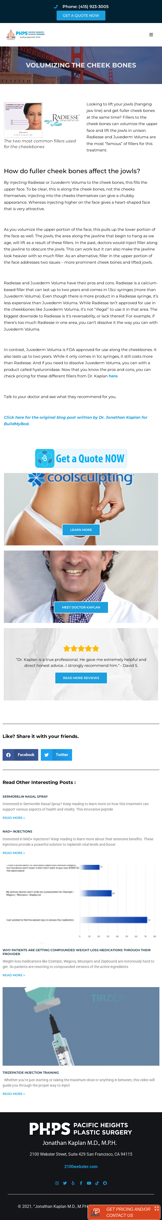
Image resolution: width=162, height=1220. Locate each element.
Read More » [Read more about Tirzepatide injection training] (14, 1094)
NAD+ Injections (17, 831)
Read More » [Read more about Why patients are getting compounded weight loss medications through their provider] (14, 975)
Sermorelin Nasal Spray (25, 796)
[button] (151, 34)
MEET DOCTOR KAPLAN (81, 607)
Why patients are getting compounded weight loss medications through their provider (77, 952)
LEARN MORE (81, 530)
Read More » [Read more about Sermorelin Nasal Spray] (14, 818)
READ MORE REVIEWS (81, 678)
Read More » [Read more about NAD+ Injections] (14, 853)
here (113, 375)
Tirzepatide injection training (31, 1072)
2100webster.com (81, 1166)
